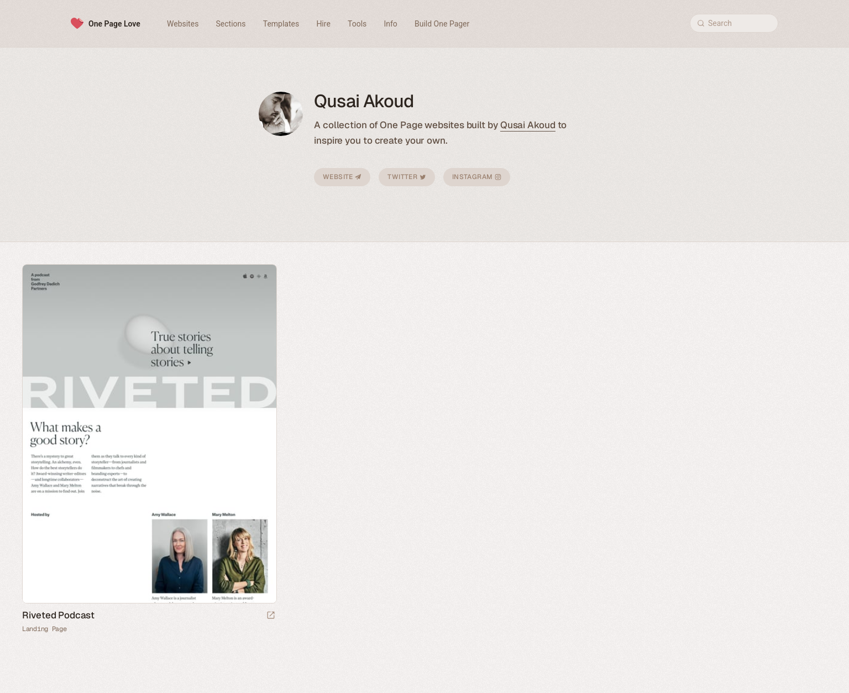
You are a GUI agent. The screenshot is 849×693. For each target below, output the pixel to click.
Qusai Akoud (527, 125)
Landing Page (44, 629)
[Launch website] (271, 616)
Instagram (476, 176)
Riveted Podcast (58, 615)
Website (342, 176)
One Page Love (114, 23)
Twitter (406, 176)
